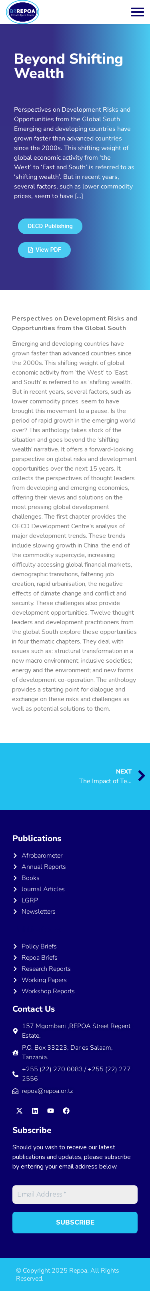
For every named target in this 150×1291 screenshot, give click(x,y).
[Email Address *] (75, 1194)
